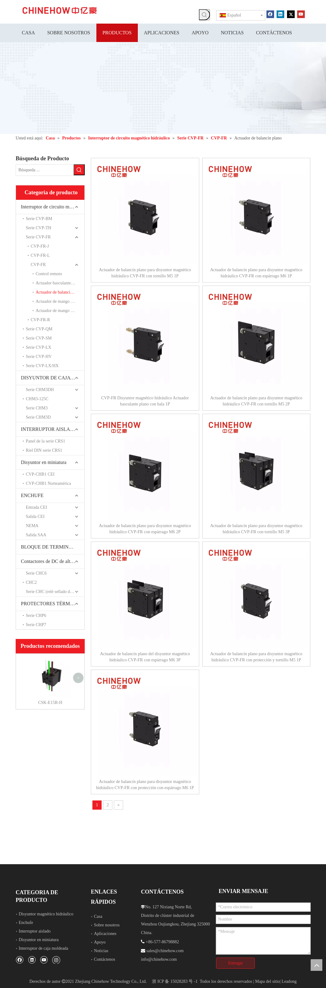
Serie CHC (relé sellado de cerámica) (55, 591)
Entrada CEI (36, 507)
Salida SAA (36, 535)
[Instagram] (56, 960)
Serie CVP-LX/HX (42, 365)
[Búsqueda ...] (45, 170)
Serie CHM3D (38, 417)
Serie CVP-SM (39, 338)
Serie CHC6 (36, 573)
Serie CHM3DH (40, 389)
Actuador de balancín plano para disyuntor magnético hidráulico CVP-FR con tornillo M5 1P (145, 273)
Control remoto (49, 274)
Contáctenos (104, 959)
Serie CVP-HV (39, 356)
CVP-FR (38, 264)
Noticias (101, 950)
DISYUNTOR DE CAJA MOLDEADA (52, 377)
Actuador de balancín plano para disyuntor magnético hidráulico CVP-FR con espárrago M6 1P (256, 273)
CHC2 (31, 582)
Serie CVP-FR (38, 237)
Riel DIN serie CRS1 (44, 450)
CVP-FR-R (40, 319)
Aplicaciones (105, 933)
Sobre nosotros (107, 925)
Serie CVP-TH (38, 228)
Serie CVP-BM (39, 218)
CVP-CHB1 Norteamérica (48, 483)
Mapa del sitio (267, 981)
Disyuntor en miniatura (43, 462)
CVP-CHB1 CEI (40, 474)
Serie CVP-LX (38, 347)
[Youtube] (301, 14)
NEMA (32, 525)
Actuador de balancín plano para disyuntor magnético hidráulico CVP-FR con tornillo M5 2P (256, 401)
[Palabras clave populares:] (204, 14)
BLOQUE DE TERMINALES (51, 546)
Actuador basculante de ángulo (60, 283)
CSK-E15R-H (50, 702)
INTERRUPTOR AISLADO (49, 429)
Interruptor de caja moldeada (43, 948)
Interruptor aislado (35, 931)
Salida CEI (35, 516)
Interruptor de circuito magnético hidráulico (52, 206)
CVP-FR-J (40, 246)
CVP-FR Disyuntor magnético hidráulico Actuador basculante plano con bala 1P (145, 401)
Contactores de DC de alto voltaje (52, 561)
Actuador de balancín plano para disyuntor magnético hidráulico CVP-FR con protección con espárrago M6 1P (145, 784)
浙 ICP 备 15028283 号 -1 (174, 981)
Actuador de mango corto (58, 301)
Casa (98, 916)
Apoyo (100, 942)
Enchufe (26, 922)
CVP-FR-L (40, 255)
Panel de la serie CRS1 (45, 441)
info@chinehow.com (159, 959)
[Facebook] (270, 14)
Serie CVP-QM (39, 329)
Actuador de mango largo (57, 310)
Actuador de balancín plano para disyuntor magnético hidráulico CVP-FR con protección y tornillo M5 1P (256, 657)
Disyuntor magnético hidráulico (46, 914)
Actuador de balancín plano (59, 292)
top (316, 965)
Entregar (235, 963)
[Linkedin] (280, 14)
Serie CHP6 (36, 615)
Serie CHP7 (36, 624)
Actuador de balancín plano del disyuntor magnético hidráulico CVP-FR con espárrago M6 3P (145, 657)
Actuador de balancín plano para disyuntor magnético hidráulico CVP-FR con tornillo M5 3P (256, 528)
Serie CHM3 (37, 408)
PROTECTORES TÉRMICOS (51, 603)
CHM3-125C (37, 399)
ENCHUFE (32, 495)
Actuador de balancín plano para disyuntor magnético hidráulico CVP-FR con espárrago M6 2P (145, 528)
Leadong (289, 981)
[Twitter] (291, 14)
